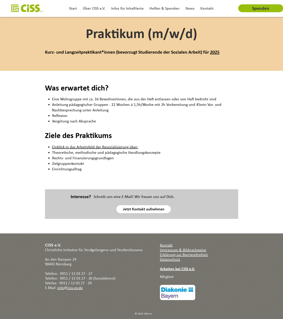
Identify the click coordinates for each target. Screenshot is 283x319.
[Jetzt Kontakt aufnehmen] (143, 209)
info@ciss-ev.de (70, 287)
